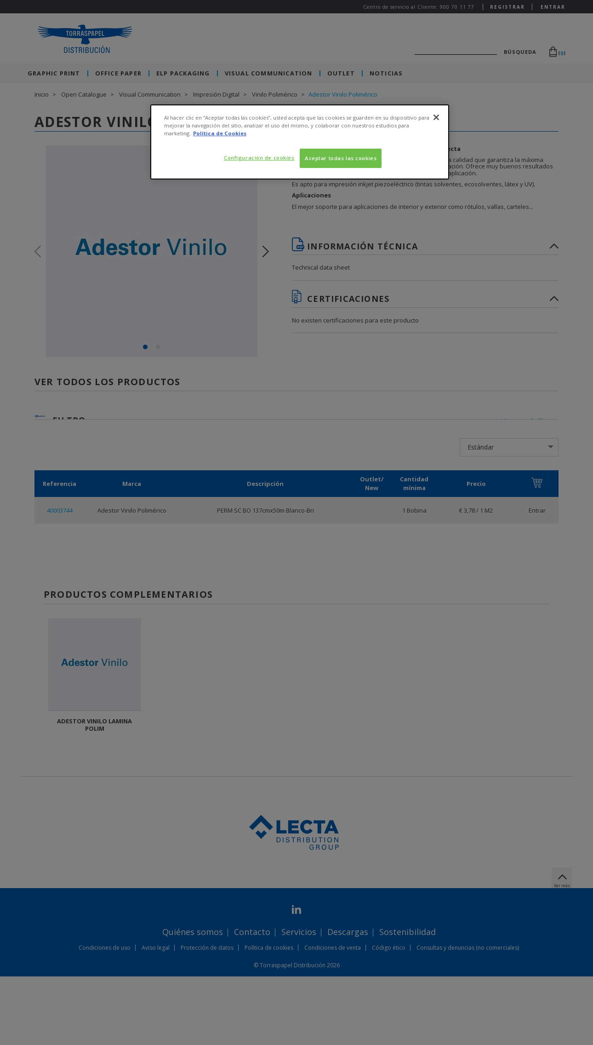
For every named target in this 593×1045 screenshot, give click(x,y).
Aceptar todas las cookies (340, 158)
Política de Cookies (219, 133)
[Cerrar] (436, 117)
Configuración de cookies (259, 157)
